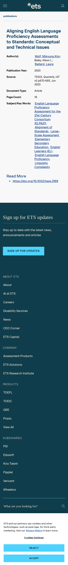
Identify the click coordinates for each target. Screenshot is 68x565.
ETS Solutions (12, 364)
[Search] (63, 506)
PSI (5, 446)
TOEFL (7, 392)
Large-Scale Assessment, (47, 133)
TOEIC (7, 401)
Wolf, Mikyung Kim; (48, 56)
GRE (6, 410)
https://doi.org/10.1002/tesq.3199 (35, 181)
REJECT (34, 548)
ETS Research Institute (18, 373)
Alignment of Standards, (43, 129)
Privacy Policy (34, 530)
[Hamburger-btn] (5, 6)
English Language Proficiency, (46, 157)
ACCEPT (34, 558)
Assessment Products (18, 356)
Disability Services (15, 311)
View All (8, 427)
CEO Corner (11, 328)
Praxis (7, 418)
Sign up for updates (23, 251)
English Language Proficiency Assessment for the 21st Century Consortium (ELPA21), (47, 113)
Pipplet (8, 472)
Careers (8, 302)
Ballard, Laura (44, 64)
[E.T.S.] (34, 5)
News (7, 319)
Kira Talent (10, 463)
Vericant (8, 481)
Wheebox (9, 489)
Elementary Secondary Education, (42, 143)
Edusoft (8, 455)
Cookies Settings (34, 537)
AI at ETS (9, 293)
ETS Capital (11, 337)
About (7, 285)
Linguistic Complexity (42, 165)
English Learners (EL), (47, 149)
